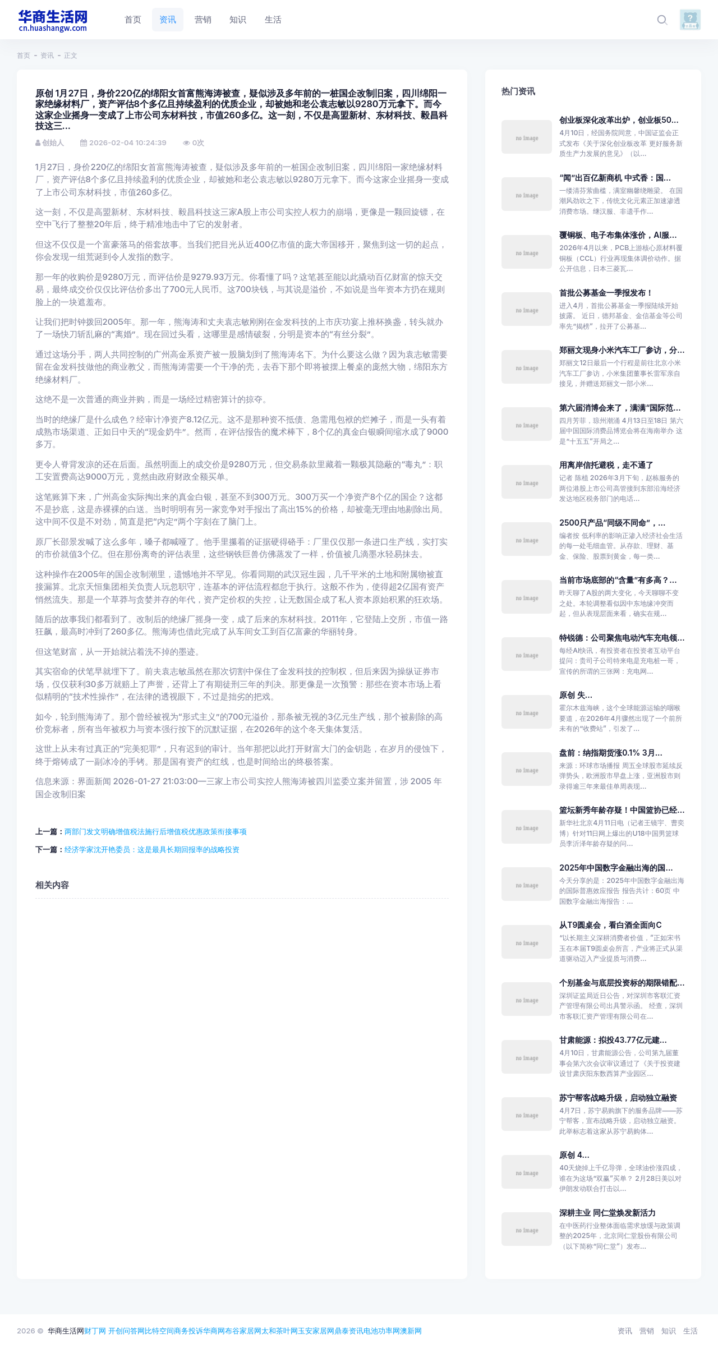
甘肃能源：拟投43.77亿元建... (613, 1040)
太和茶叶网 (279, 1330)
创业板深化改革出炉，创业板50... (619, 120)
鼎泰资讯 (348, 1330)
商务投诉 (188, 1330)
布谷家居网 (243, 1330)
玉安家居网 (316, 1330)
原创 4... (574, 1155)
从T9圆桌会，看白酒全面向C (610, 925)
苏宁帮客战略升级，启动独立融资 (618, 1097)
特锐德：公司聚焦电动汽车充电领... (621, 637)
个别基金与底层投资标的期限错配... (621, 982)
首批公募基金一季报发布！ (606, 292)
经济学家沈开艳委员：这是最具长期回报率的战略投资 (152, 849)
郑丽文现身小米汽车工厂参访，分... (621, 350)
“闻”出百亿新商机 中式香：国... (615, 177)
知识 (668, 1330)
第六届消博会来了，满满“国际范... (619, 407)
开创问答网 (126, 1330)
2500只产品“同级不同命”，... (612, 522)
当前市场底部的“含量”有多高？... (617, 580)
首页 (23, 55)
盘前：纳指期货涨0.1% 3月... (610, 752)
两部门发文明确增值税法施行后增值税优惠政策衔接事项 (156, 831)
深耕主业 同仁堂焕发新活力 (607, 1212)
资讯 (47, 55)
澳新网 (411, 1330)
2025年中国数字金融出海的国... (616, 867)
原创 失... (575, 695)
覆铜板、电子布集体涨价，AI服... (617, 235)
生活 (690, 1330)
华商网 (214, 1330)
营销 (646, 1330)
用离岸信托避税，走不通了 (606, 465)
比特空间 (159, 1330)
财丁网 (95, 1330)
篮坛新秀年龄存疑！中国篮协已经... (621, 810)
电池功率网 (381, 1330)
